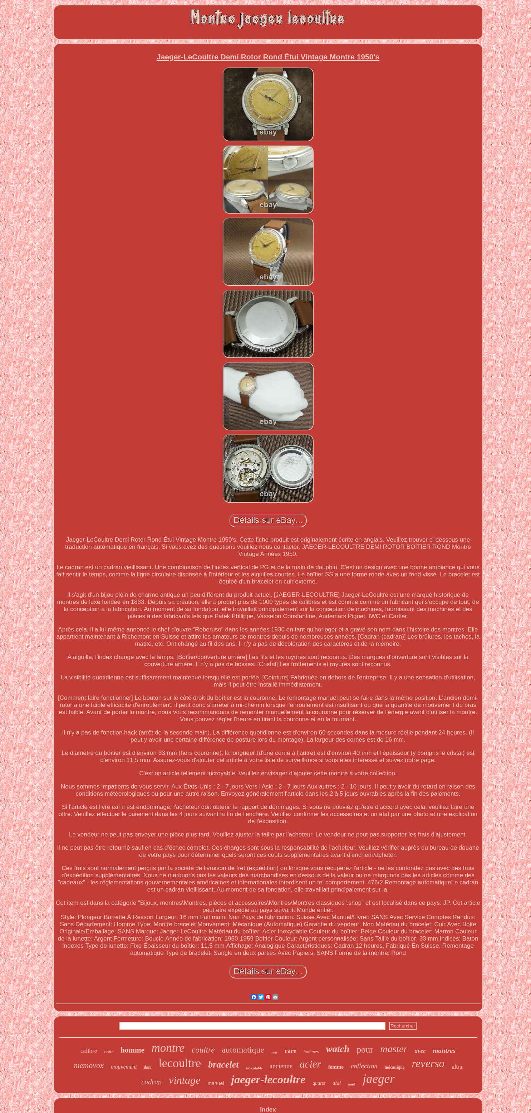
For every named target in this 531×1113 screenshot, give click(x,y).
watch (337, 1049)
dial (337, 1083)
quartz (319, 1083)
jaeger (378, 1079)
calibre (88, 1051)
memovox (89, 1065)
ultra (457, 1067)
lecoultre (179, 1063)
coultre (203, 1049)
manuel (215, 1083)
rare (290, 1050)
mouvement (124, 1067)
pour (365, 1049)
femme (336, 1067)
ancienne (281, 1066)
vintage (184, 1080)
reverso (428, 1063)
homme (132, 1050)
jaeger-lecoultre (268, 1079)
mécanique (394, 1067)
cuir (274, 1052)
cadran (151, 1082)
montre (168, 1047)
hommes (311, 1051)
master (393, 1048)
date (148, 1067)
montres (444, 1050)
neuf (351, 1084)
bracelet (223, 1064)
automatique (243, 1049)
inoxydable (254, 1068)
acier (310, 1064)
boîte (108, 1051)
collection (364, 1066)
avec (420, 1051)
